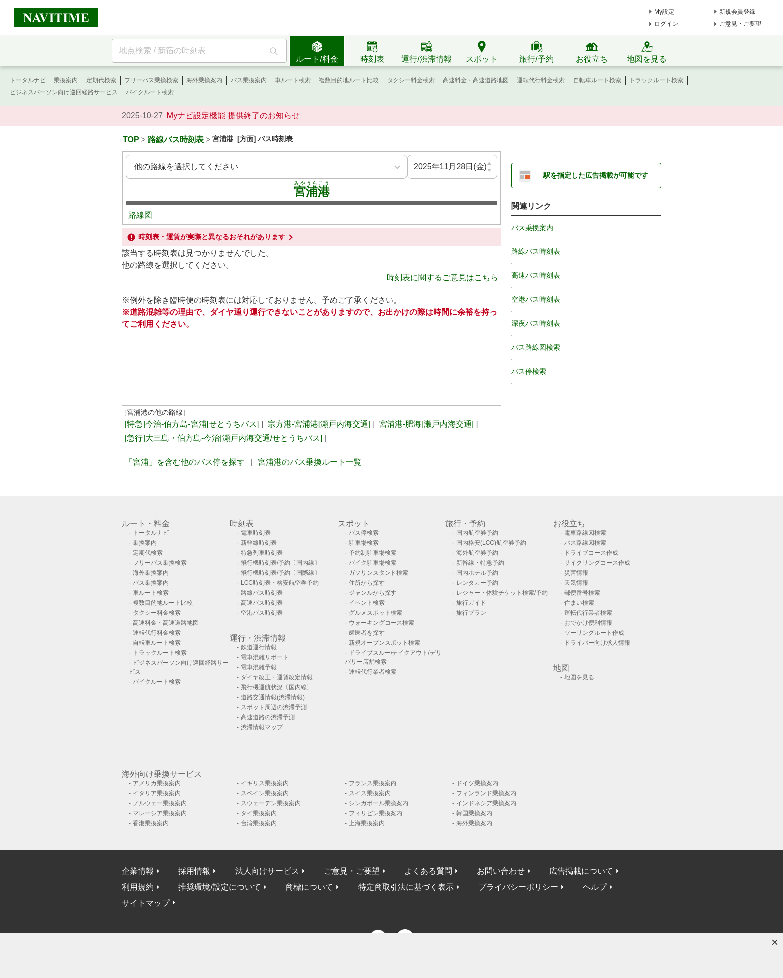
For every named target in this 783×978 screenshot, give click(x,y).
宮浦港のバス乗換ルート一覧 (310, 462)
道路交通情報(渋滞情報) (273, 697)
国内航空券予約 (477, 532)
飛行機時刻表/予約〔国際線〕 (280, 572)
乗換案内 (66, 80)
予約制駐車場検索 (372, 552)
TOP (131, 139)
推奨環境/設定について (219, 887)
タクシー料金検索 (411, 80)
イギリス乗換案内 (265, 783)
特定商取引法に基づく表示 (406, 887)
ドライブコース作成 (591, 552)
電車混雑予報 (259, 667)
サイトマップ (146, 903)
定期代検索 (101, 80)
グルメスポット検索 (375, 612)
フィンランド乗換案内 (486, 793)
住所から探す (367, 582)
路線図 (140, 215)
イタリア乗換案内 (157, 793)
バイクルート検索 (150, 92)
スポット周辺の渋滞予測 (274, 707)
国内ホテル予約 (477, 572)
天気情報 (576, 582)
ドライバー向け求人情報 (597, 642)
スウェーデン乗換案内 (271, 803)
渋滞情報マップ (262, 727)
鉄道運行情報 (259, 647)
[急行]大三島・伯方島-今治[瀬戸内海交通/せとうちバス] (224, 438)
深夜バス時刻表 (535, 323)
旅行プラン (471, 612)
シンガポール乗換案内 (378, 803)
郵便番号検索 (582, 592)
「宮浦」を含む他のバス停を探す (185, 462)
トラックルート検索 (656, 80)
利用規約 (138, 887)
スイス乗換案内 (370, 793)
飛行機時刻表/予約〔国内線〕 (280, 562)
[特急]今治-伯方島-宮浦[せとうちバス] (192, 424)
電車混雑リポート (265, 657)
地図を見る (579, 677)
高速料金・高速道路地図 (476, 80)
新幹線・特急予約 (480, 562)
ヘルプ (595, 887)
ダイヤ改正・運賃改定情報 (277, 677)
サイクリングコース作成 (597, 562)
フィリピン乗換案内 (375, 813)
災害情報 (576, 572)
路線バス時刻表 (176, 139)
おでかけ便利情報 (588, 622)
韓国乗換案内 (474, 813)
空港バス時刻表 (535, 299)
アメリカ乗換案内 (157, 783)
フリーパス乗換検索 (151, 80)
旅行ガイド (471, 602)
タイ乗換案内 (259, 813)
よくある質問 (428, 871)
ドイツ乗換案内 (477, 783)
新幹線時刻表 (259, 542)
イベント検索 (367, 602)
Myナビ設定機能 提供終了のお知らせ (233, 115)
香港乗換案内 (151, 823)
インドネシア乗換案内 (486, 803)
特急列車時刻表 (262, 552)
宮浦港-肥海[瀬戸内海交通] (426, 424)
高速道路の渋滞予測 (268, 717)
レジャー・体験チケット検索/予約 (502, 592)
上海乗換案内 (367, 823)
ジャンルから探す (372, 592)
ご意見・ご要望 (740, 23)
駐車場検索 (364, 542)
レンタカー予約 (477, 582)
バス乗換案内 (249, 80)
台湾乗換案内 (259, 823)
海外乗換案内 (204, 80)
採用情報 (194, 871)
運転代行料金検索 (541, 80)
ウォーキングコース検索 (381, 622)
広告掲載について (581, 871)
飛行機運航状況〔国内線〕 (277, 687)
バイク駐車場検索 (372, 562)
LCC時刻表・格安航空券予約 (280, 582)
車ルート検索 (293, 80)
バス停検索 (528, 371)
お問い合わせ (501, 871)
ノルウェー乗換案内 (160, 803)
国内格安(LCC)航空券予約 (491, 542)
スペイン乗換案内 (265, 793)
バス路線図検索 (535, 347)
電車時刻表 (256, 532)
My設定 (664, 11)
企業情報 (138, 871)
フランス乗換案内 (372, 783)
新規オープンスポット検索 (384, 642)
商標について (309, 887)
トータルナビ (28, 80)
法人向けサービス (267, 871)
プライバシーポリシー (518, 887)
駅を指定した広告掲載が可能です (595, 175)
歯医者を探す (367, 632)
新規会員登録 (737, 11)
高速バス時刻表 (535, 275)
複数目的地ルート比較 (349, 80)
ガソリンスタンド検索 (378, 572)
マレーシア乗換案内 (160, 813)
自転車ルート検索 (597, 80)
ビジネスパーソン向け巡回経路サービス (64, 92)
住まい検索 (579, 602)
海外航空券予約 (477, 552)
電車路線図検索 (585, 532)
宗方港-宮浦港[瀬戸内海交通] (319, 424)
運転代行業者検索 (372, 671)
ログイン (666, 23)
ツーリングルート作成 (594, 632)
